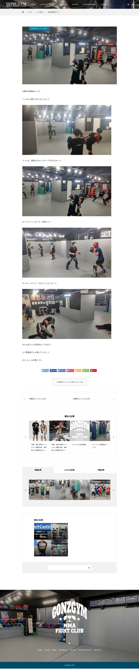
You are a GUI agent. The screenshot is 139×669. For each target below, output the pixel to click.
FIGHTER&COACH (89, 4)
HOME (33, 4)
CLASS (42, 4)
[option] (39, 437)
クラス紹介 (43, 28)
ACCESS (75, 4)
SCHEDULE (63, 4)
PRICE (52, 4)
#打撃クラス (37, 360)
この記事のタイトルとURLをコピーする (69, 382)
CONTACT (104, 4)
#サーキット (27, 360)
